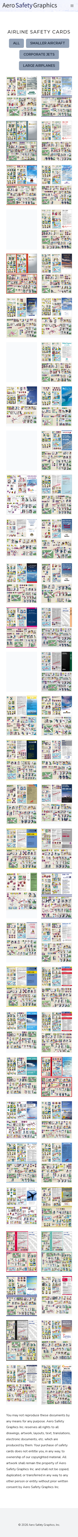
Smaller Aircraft (47, 43)
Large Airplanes (39, 66)
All (16, 43)
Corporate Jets (39, 54)
